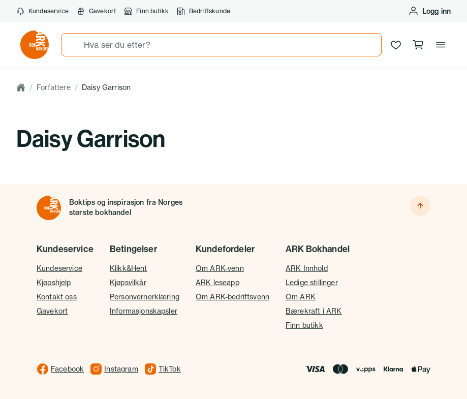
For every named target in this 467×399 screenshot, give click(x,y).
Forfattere (54, 87)
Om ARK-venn (220, 268)
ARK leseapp (217, 282)
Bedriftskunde (203, 11)
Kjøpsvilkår (128, 282)
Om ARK (301, 296)
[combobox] (221, 44)
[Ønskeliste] (396, 45)
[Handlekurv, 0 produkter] (418, 45)
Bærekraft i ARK (313, 310)
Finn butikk (146, 11)
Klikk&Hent (128, 268)
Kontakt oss (57, 296)
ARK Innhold (307, 268)
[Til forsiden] (49, 208)
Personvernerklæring (144, 296)
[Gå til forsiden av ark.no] (34, 44)
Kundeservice (42, 11)
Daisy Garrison (106, 87)
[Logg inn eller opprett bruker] (429, 11)
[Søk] (72, 45)
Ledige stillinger (312, 282)
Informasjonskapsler (143, 310)
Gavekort (96, 11)
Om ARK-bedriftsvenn (232, 296)
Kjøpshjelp (54, 282)
